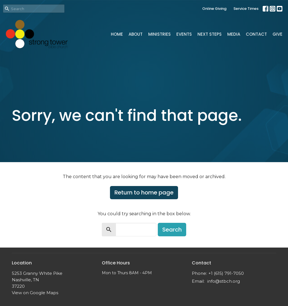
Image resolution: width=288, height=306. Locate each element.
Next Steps (209, 34)
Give (277, 34)
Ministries (159, 34)
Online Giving (214, 8)
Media (233, 34)
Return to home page (144, 192)
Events (184, 34)
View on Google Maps (35, 292)
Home (117, 34)
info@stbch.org (223, 281)
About (136, 34)
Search (172, 230)
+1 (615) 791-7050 (226, 273)
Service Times (245, 8)
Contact (256, 34)
